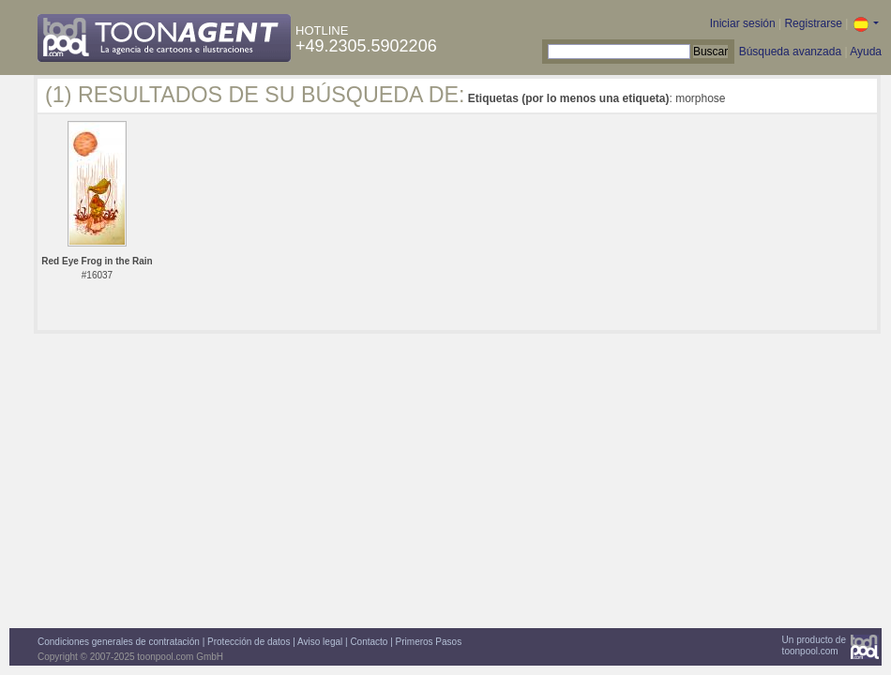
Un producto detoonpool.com (814, 645)
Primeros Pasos (429, 642)
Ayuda (866, 51)
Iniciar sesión (743, 23)
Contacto (368, 642)
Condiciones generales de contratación (119, 642)
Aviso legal (319, 642)
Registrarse (812, 23)
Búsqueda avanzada (790, 51)
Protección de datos (248, 642)
